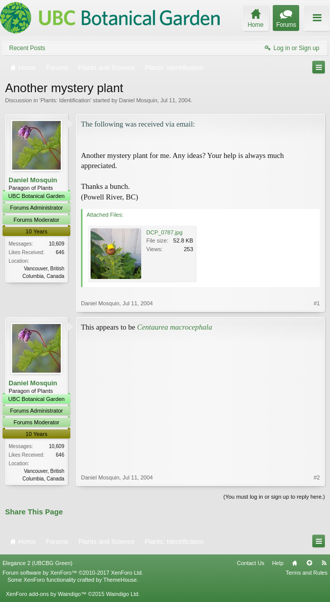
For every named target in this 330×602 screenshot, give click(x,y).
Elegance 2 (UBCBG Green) (37, 563)
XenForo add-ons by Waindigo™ (46, 594)
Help (277, 563)
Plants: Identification (65, 100)
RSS (323, 563)
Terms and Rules (306, 573)
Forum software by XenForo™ (73, 573)
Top (309, 563)
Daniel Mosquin (138, 100)
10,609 (56, 244)
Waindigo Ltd (122, 594)
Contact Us (250, 563)
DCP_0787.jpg (164, 232)
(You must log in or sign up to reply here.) (274, 497)
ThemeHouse (120, 580)
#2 (317, 477)
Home (294, 563)
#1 (317, 303)
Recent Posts (27, 48)
